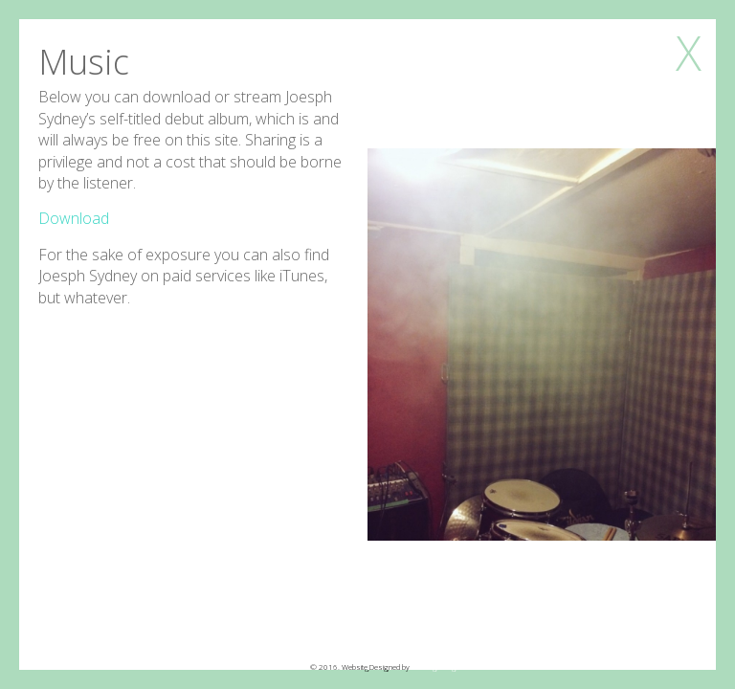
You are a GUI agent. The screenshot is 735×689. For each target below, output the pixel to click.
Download (73, 218)
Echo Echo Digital (438, 666)
